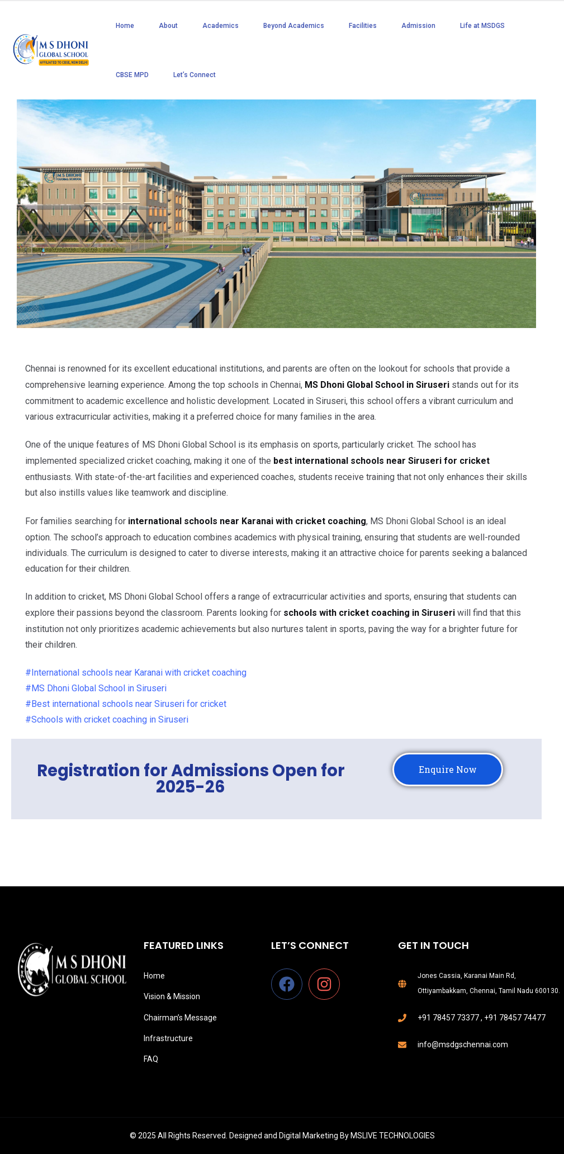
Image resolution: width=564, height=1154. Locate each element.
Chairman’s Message (180, 1017)
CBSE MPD (132, 75)
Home (125, 26)
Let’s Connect (194, 75)
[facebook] (289, 984)
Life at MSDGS (482, 26)
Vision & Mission (172, 996)
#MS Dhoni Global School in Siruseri (96, 688)
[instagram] (326, 984)
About (168, 26)
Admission (418, 26)
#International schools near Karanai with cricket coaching (136, 672)
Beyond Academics (293, 26)
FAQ (151, 1059)
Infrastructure (168, 1038)
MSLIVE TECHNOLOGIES (392, 1135)
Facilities (363, 26)
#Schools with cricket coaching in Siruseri (106, 719)
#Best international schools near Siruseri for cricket (125, 704)
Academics (220, 26)
